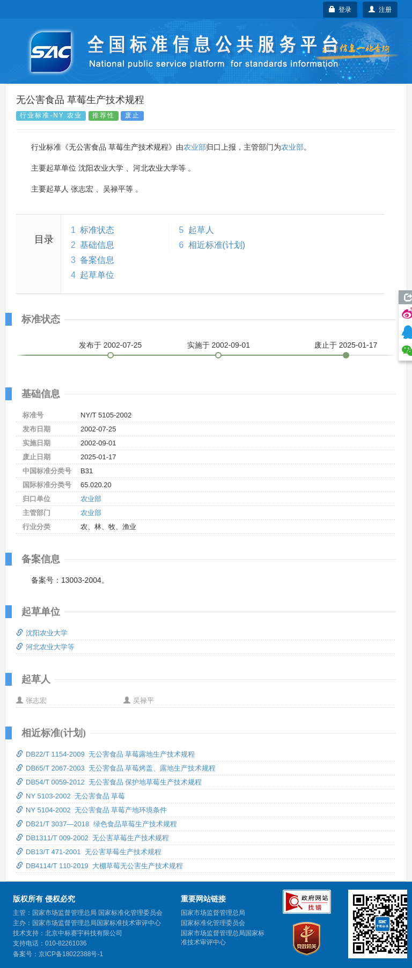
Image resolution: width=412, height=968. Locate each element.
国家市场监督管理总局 (213, 912)
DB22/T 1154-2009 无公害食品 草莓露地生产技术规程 (105, 754)
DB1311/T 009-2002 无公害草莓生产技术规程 (92, 838)
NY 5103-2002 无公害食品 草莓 (70, 796)
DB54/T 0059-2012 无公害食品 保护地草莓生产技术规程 (109, 782)
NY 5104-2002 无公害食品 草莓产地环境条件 (91, 810)
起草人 (201, 229)
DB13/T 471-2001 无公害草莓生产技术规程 (88, 852)
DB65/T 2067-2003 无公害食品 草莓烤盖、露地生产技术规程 (116, 768)
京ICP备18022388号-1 (71, 954)
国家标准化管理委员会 (213, 923)
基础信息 (97, 245)
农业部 (194, 147)
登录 (340, 9)
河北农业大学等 (45, 647)
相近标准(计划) (217, 245)
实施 (219, 345)
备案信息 (97, 260)
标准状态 (97, 229)
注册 (380, 9)
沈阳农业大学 (42, 633)
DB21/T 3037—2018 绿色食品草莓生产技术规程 (96, 824)
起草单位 (97, 275)
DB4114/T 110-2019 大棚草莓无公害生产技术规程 (99, 866)
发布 (110, 345)
